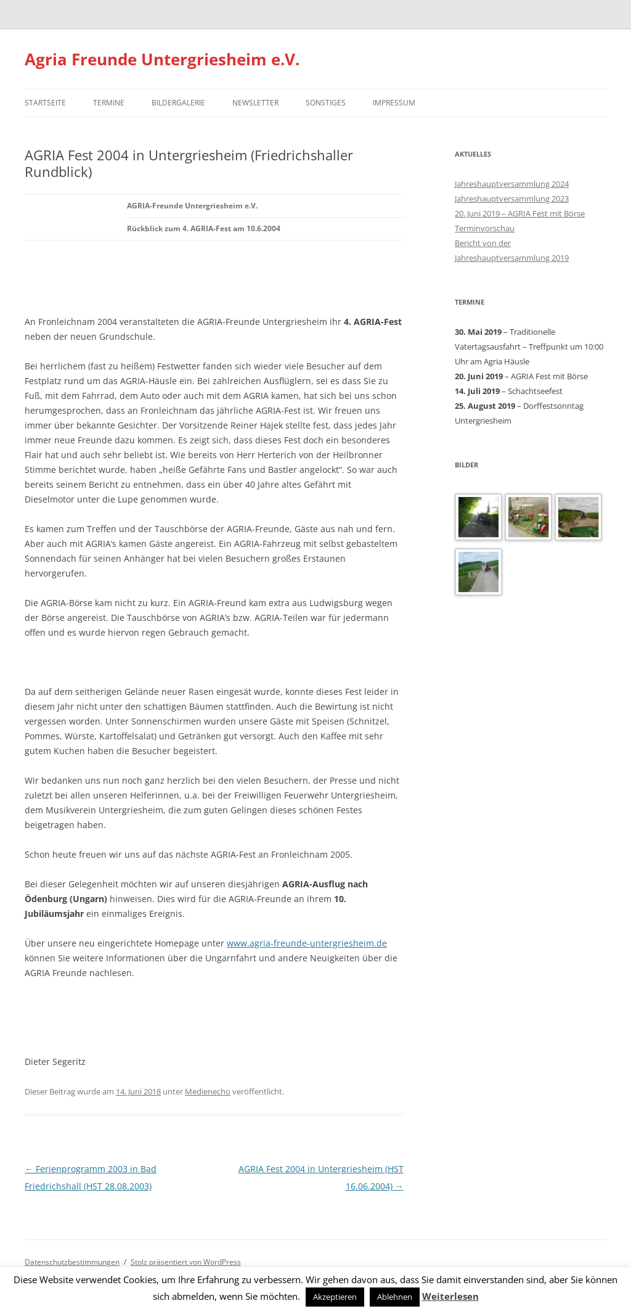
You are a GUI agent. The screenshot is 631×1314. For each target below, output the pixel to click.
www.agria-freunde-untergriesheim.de (307, 943)
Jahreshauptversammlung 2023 (512, 198)
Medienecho (207, 1091)
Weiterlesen (450, 1296)
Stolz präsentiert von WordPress (186, 1262)
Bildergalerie (178, 102)
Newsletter (255, 102)
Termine (108, 102)
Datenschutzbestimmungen (72, 1262)
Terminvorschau (485, 228)
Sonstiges (326, 102)
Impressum (394, 102)
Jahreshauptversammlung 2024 (512, 183)
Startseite (45, 102)
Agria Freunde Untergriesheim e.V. (162, 59)
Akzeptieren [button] (335, 1296)
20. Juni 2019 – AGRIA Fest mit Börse (520, 213)
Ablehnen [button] (394, 1296)
